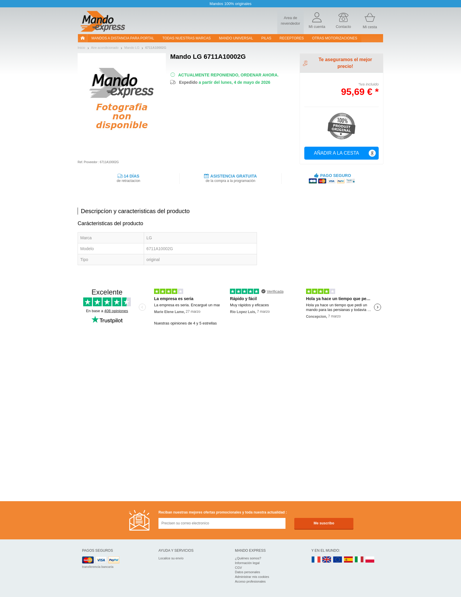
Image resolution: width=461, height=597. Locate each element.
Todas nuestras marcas (186, 38)
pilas (266, 38)
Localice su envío (170, 558)
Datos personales (247, 572)
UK (327, 559)
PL (370, 559)
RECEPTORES (292, 38)
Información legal (247, 563)
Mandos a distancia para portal (122, 38)
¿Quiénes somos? (248, 558)
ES (348, 559)
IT (359, 559)
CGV (238, 567)
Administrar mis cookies (252, 576)
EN (338, 559)
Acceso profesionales (250, 581)
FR (316, 559)
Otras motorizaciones (334, 38)
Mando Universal (236, 38)
